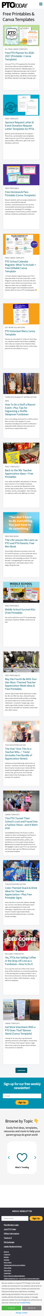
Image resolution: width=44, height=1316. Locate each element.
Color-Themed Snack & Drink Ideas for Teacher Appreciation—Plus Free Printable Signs (21, 892)
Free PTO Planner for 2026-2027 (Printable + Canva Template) (20, 56)
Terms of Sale (7, 1268)
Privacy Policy (8, 1262)
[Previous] (9, 1157)
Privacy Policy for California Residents (14, 1276)
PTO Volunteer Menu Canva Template (20, 332)
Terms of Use (7, 1270)
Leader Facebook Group (13, 1246)
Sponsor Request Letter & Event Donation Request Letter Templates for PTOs (19, 125)
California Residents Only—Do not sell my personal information (21, 1278)
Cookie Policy (7, 1273)
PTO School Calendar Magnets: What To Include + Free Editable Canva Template (20, 266)
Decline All (31, 1308)
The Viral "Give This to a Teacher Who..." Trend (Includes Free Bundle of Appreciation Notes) (18, 753)
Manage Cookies (21, 1313)
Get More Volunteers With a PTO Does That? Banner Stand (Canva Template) (20, 1030)
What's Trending (22, 1167)
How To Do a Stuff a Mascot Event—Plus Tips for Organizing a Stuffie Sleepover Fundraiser (20, 409)
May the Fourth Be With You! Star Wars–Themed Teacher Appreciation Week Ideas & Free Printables (21, 684)
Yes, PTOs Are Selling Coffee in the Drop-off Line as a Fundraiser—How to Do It (20, 961)
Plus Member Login (11, 1225)
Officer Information (11, 1233)
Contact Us (7, 1254)
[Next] (35, 1157)
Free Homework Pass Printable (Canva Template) (20, 193)
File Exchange (9, 1242)
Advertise (6, 1260)
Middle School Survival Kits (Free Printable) (20, 611)
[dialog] (22, 1298)
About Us (6, 1252)
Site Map (6, 1257)
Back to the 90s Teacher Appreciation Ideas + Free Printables (19, 473)
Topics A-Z (8, 1238)
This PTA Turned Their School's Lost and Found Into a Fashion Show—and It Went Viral (21, 823)
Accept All (11, 1308)
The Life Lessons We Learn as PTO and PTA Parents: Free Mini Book (21, 543)
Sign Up (22, 1102)
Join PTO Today (10, 1229)
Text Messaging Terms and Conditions (14, 1265)
